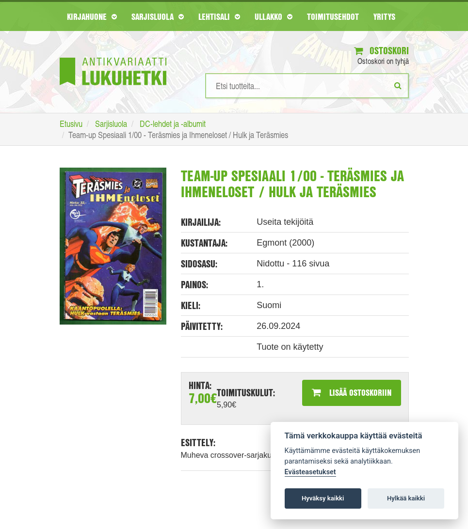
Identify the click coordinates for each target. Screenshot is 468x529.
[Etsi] (398, 85)
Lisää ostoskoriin (351, 392)
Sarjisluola (157, 16)
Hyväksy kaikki (323, 498)
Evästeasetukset (310, 472)
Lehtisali (219, 16)
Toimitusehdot (333, 16)
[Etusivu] (113, 56)
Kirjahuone (92, 16)
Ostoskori (381, 51)
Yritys (384, 16)
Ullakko (273, 16)
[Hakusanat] (307, 85)
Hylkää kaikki (406, 498)
